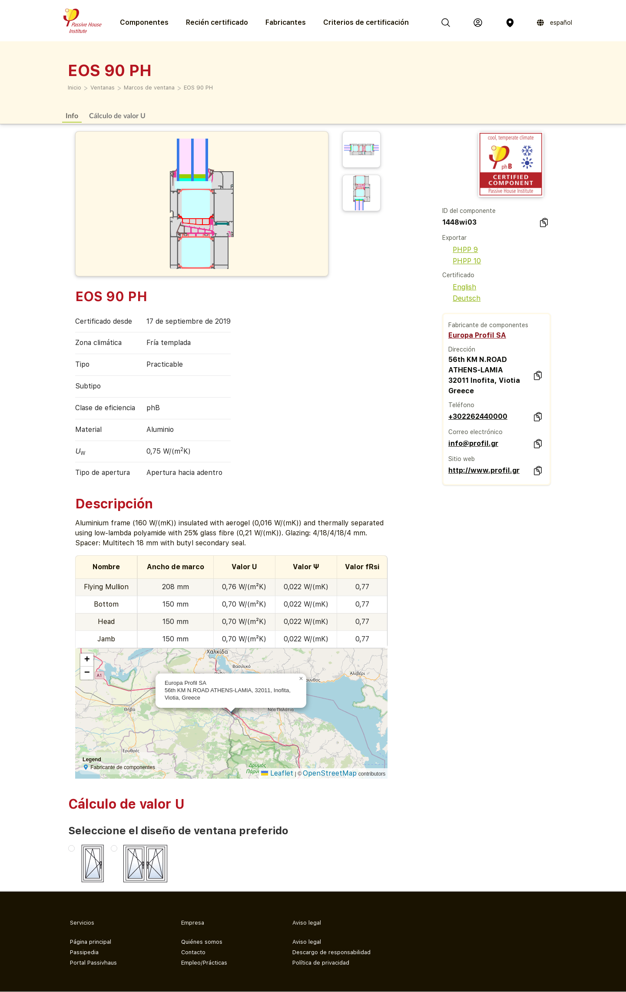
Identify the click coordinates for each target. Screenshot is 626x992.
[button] (301, 678)
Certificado (458, 275)
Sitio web (461, 458)
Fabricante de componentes (488, 325)
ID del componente (469, 210)
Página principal (90, 942)
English (459, 287)
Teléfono (461, 404)
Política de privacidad (320, 962)
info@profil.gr (473, 443)
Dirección (461, 349)
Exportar (454, 237)
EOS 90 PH (198, 87)
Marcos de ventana (149, 87)
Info (72, 115)
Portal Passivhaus (93, 962)
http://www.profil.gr (484, 470)
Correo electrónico (475, 431)
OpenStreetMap (330, 773)
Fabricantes (285, 22)
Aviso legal (306, 942)
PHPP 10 (461, 261)
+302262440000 (477, 416)
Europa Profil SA (477, 335)
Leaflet (277, 773)
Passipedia (84, 952)
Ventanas (102, 87)
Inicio (74, 87)
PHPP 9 (460, 250)
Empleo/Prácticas (204, 962)
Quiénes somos (201, 942)
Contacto (193, 952)
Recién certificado (217, 22)
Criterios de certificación (366, 22)
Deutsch (461, 298)
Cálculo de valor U (117, 115)
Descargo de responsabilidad (331, 952)
